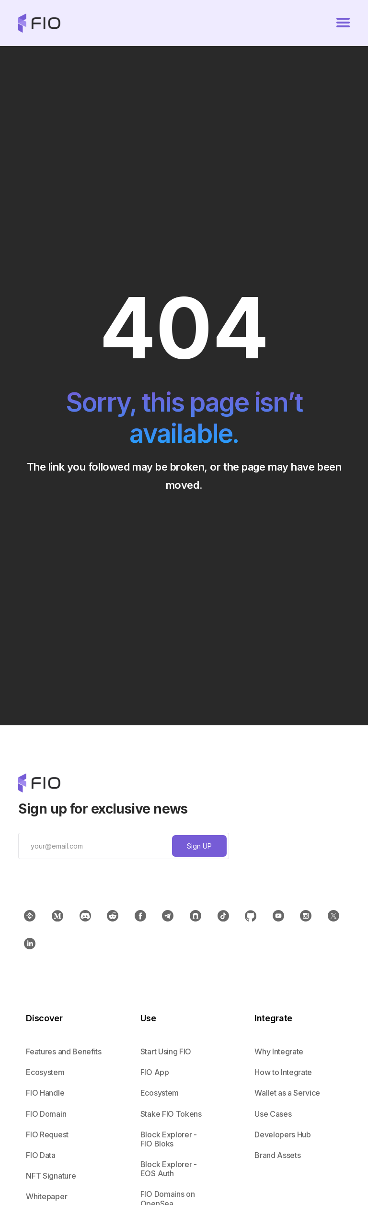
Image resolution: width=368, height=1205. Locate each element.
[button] (343, 23)
